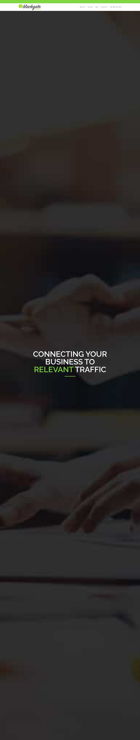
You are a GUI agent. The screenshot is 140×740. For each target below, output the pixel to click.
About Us (82, 7)
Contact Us (104, 7)
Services (90, 7)
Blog (96, 7)
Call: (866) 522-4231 (116, 7)
